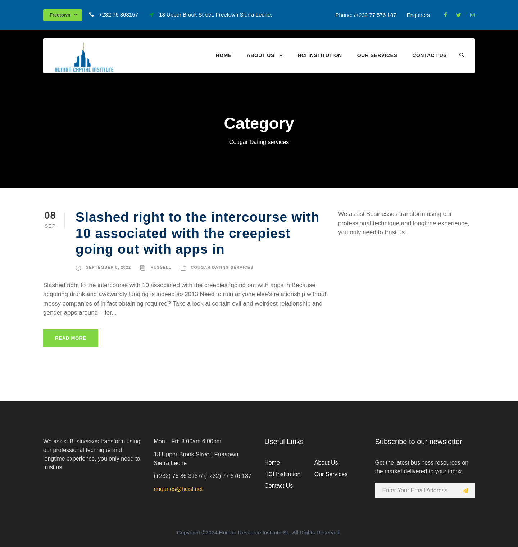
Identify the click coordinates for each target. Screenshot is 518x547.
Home (224, 55)
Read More (70, 338)
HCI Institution (319, 55)
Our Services (377, 55)
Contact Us (429, 55)
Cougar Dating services (222, 267)
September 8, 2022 (108, 267)
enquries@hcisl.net (178, 489)
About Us (260, 55)
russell (160, 267)
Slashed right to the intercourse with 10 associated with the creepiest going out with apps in (197, 233)
